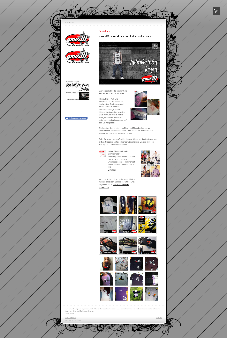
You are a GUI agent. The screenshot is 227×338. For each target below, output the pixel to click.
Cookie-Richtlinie (70, 318)
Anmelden (159, 318)
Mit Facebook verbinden (76, 118)
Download (112, 170)
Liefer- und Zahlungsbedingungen (83, 311)
